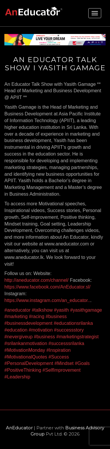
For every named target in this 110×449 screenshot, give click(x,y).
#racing (36, 316)
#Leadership (17, 376)
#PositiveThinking (22, 370)
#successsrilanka (66, 343)
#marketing (16, 316)
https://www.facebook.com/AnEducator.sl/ (47, 286)
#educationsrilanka (73, 323)
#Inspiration (58, 350)
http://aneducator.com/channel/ (36, 280)
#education (15, 329)
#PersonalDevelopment (28, 363)
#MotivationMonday (24, 350)
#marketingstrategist (77, 336)
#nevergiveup (18, 336)
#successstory (69, 329)
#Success (58, 356)
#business (56, 316)
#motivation (41, 329)
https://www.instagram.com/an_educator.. (47, 300)
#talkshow (42, 310)
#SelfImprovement (62, 370)
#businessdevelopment (28, 323)
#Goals (82, 363)
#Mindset (64, 363)
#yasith (61, 310)
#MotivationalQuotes (25, 356)
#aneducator (17, 310)
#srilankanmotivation (25, 343)
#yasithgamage (86, 310)
